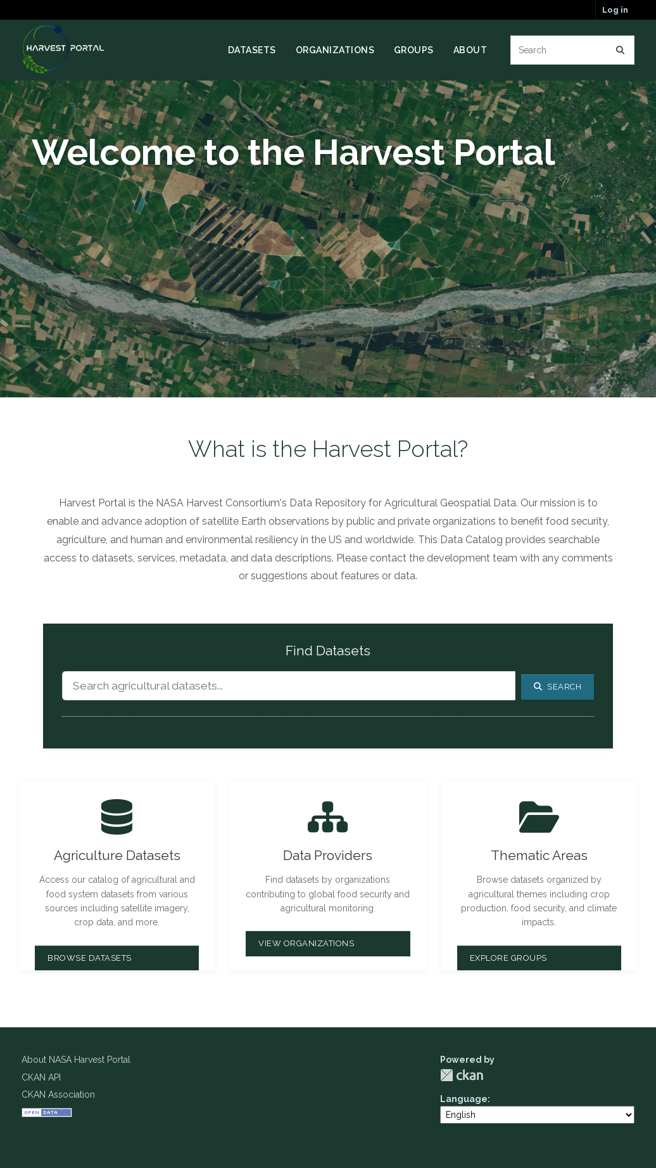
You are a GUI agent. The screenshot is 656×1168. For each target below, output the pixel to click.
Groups (414, 50)
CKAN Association (58, 1094)
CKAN (461, 1075)
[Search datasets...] (572, 50)
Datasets (252, 50)
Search (558, 686)
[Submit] (620, 50)
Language (464, 1099)
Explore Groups (508, 958)
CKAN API (41, 1077)
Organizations (335, 50)
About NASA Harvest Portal (76, 1060)
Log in (615, 10)
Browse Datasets (89, 958)
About (470, 50)
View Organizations (306, 943)
